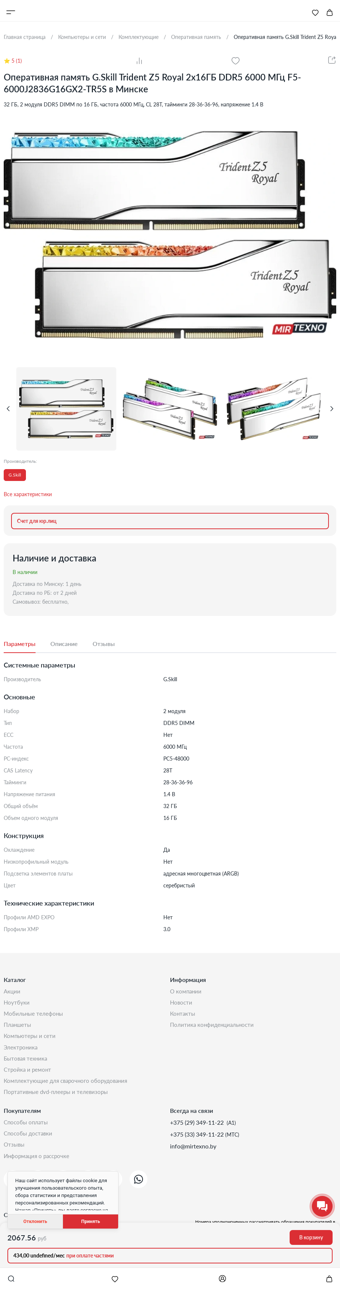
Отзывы (15, 1153)
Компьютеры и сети (31, 1038)
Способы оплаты (27, 1129)
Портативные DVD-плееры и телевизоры (58, 1098)
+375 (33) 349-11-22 (197, 1141)
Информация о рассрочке (38, 1164)
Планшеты (18, 1027)
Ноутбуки (17, 1003)
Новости (181, 1003)
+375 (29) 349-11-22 (197, 1129)
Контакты (183, 1015)
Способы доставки (29, 1141)
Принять (90, 1221)
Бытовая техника (27, 1062)
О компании (186, 991)
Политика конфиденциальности (213, 1027)
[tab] (27, 644)
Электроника (21, 1050)
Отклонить (35, 1221)
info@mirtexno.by (193, 1153)
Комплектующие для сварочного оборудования (69, 1086)
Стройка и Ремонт (28, 1074)
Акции (12, 991)
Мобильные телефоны (34, 1015)
